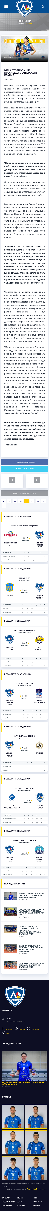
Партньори (7, 1205)
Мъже (20, 1198)
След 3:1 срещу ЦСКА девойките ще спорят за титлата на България (31, 949)
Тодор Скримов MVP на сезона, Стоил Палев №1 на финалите (31, 895)
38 (15, 501)
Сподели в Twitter (24, 468)
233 (3, 506)
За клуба (6, 1198)
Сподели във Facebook (24, 462)
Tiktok (6, 1033)
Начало (21, 24)
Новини (36, 1205)
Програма (37, 1202)
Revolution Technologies (37, 1189)
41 (32, 501)
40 (26, 501)
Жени (35, 1198)
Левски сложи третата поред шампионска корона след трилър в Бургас (31, 912)
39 (21, 501)
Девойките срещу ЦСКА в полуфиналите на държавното (31, 965)
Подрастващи (8, 1202)
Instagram (33, 1029)
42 (38, 501)
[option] (24, 49)
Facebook (7, 1029)
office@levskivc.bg (16, 1021)
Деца (19, 1202)
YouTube (20, 1029)
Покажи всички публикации (24, 493)
